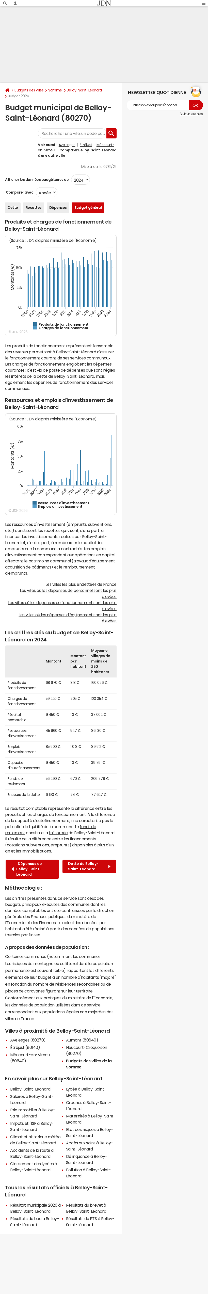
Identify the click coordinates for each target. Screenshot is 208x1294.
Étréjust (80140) (25, 1047)
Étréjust (86, 145)
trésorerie (58, 833)
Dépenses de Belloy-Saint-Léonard (27, 869)
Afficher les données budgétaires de (37, 179)
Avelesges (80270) (28, 1040)
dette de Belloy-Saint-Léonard (65, 376)
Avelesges (67, 145)
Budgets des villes (28, 90)
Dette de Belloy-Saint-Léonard (89, 866)
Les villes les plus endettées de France (81, 584)
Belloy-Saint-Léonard (84, 90)
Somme (55, 90)
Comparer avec (19, 192)
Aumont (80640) (82, 1040)
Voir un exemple (191, 113)
